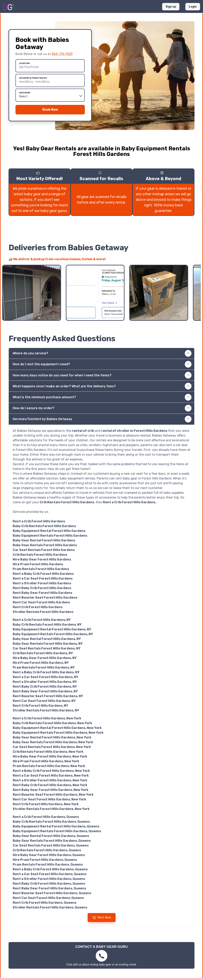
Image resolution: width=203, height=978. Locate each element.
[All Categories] (50, 97)
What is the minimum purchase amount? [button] (102, 397)
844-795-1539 (62, 54)
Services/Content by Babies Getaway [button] (102, 419)
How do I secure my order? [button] (102, 408)
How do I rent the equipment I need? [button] (102, 364)
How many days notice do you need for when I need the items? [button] (102, 375)
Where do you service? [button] (102, 353)
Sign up (171, 6)
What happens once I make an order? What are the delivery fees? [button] (102, 386)
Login (193, 6)
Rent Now (101, 917)
